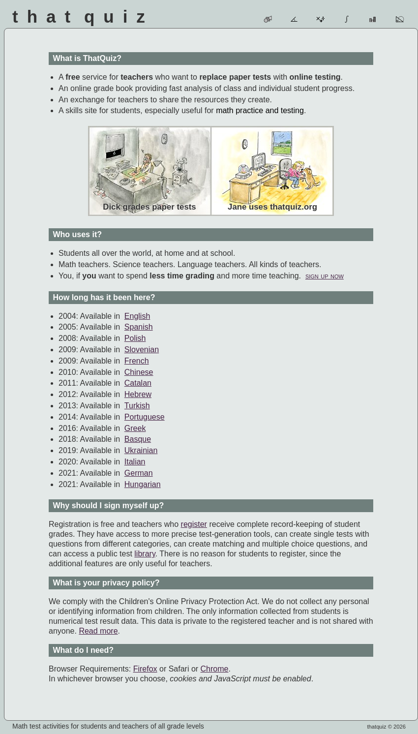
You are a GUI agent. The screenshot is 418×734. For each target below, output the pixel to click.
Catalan (137, 383)
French (136, 361)
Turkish (137, 405)
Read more (98, 631)
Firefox (145, 669)
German (138, 473)
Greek (135, 428)
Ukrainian (141, 450)
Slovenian (141, 349)
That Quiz (83, 16)
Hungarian (142, 484)
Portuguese (144, 417)
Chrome (215, 669)
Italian (135, 462)
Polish (135, 338)
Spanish (138, 327)
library (144, 554)
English (137, 316)
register (194, 524)
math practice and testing (260, 110)
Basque (137, 439)
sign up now (324, 276)
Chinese (138, 372)
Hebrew (137, 394)
